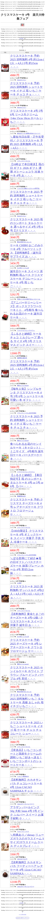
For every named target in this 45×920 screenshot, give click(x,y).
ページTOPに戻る (22, 914)
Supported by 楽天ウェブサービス (22, 917)
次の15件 (21, 38)
